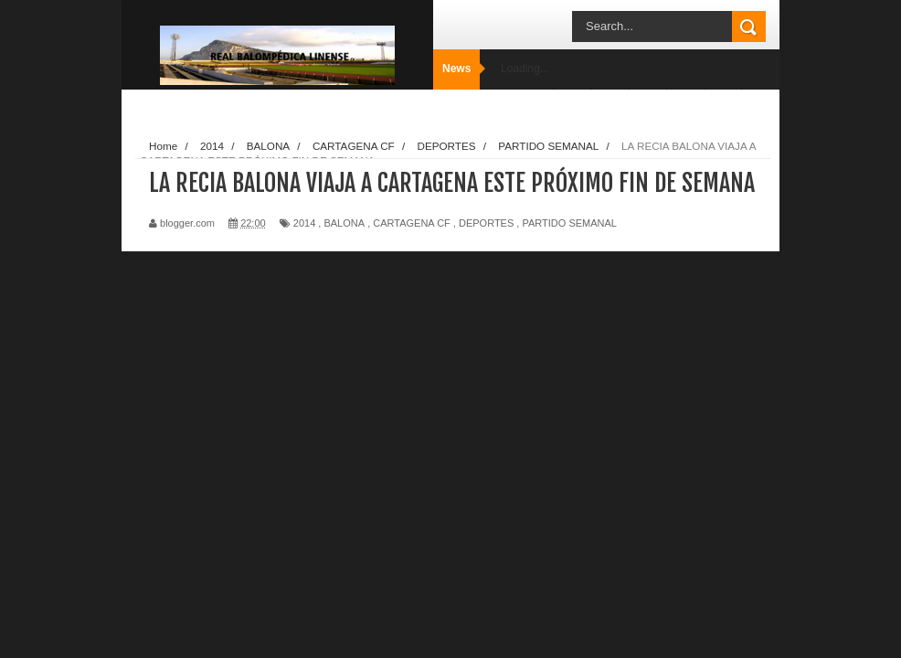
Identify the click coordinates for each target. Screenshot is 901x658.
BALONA (344, 223)
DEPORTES (486, 223)
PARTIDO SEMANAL (569, 223)
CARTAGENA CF (411, 223)
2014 (304, 223)
